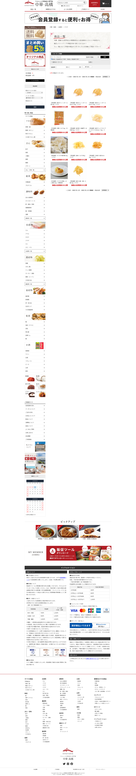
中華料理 (97, 681)
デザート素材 (80, 719)
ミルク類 (62, 697)
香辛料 (61, 713)
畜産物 (44, 731)
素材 (61, 729)
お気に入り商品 (99, 713)
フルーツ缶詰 (46, 705)
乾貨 (26, 693)
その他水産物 (46, 697)
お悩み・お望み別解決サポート (102, 701)
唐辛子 (61, 715)
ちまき (27, 724)
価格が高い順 (86, 77)
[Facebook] (71, 764)
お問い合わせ (65, 6)
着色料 (61, 701)
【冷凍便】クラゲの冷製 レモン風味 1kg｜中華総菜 (59, 182)
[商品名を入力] (34, 103)
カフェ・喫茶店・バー (100, 687)
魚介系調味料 (63, 683)
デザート (28, 166)
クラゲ (27, 240)
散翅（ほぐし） (30, 130)
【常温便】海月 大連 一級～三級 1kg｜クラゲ (78, 182)
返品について (29, 426)
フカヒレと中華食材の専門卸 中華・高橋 (67, 773)
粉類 (78, 715)
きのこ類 (28, 266)
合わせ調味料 (29, 197)
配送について (29, 419)
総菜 (26, 738)
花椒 (61, 717)
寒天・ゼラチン (64, 699)
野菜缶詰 (45, 703)
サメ (27, 230)
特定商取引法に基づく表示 (79, 769)
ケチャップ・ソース (65, 687)
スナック (79, 721)
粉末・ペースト (64, 727)
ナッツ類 (45, 715)
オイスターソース (30, 201)
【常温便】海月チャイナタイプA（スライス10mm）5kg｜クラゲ (97, 129)
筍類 (27, 263)
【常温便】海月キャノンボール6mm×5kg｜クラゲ (97, 103)
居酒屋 (96, 685)
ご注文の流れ (29, 412)
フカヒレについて (99, 697)
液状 (61, 725)
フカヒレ (27, 681)
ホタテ (27, 237)
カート (105, 4)
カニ (27, 244)
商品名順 (98, 77)
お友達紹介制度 (99, 725)
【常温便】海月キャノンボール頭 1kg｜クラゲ (59, 103)
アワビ (27, 234)
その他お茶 (80, 703)
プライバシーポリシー (100, 769)
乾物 (44, 709)
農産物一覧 (29, 284)
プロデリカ (29, 185)
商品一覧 (33, 9)
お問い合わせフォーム (92, 658)
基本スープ (62, 723)
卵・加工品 (29, 303)
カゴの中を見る (35, 80)
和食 (96, 683)
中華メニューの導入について (102, 703)
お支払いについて (30, 416)
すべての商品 (29, 116)
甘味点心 (27, 728)
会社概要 (28, 436)
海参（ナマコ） (30, 325)
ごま (44, 719)
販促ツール (97, 715)
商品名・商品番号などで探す (58, 59)
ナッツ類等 (29, 270)
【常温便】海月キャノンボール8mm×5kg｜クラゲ (78, 103)
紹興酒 (27, 351)
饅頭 (27, 162)
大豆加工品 (29, 280)
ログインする (98, 709)
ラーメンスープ (64, 731)
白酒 (27, 357)
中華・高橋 (53, 27)
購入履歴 (97, 711)
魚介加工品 (45, 693)
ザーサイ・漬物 (30, 273)
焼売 (27, 152)
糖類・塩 (62, 689)
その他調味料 (63, 709)
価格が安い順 (77, 77)
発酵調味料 (29, 207)
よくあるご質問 (30, 429)
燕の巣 (27, 332)
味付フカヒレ (29, 133)
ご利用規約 (29, 439)
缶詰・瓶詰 (45, 695)
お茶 (27, 368)
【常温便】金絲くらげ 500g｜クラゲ (78, 156)
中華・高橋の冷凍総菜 (89, 532)
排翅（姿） (29, 127)
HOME (103, 9)
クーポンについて (30, 409)
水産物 (60, 27)
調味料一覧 (29, 218)
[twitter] (64, 764)
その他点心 (28, 734)
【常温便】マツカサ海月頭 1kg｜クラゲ (59, 156)
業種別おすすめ (50, 9)
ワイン (27, 354)
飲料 (27, 371)
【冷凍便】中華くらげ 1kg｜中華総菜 (59, 129)
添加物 (61, 703)
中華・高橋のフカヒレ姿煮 (68, 532)
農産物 (44, 701)
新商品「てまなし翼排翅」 (46, 532)
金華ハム (28, 335)
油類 (27, 214)
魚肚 (26, 708)
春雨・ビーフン (30, 277)
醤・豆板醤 (29, 211)
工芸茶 (79, 701)
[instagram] (68, 764)
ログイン (80, 6)
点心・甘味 (28, 711)
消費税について (30, 422)
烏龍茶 (79, 695)
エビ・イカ (29, 247)
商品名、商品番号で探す (72, 59)
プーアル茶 (80, 699)
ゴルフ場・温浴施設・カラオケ (102, 691)
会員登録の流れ (30, 405)
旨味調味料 (63, 707)
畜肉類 (27, 296)
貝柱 (27, 328)
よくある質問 (68, 9)
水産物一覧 (29, 251)
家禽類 (27, 299)
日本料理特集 (98, 699)
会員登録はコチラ (94, 4)
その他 (79, 713)
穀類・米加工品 (47, 721)
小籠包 (27, 156)
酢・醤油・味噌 (30, 204)
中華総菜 (28, 182)
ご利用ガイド (85, 9)
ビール (27, 364)
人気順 (69, 77)
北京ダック (29, 306)
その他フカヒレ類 (30, 137)
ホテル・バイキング (100, 689)
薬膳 (78, 717)
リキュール (29, 361)
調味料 (61, 679)
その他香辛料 (63, 719)
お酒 (78, 679)
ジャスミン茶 (80, 697)
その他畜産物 (29, 310)
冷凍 (44, 707)
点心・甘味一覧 (30, 170)
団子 (26, 722)
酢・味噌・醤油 (64, 691)
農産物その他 (46, 728)
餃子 (27, 149)
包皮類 (27, 730)
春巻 (27, 159)
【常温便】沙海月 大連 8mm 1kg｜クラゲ (96, 156)
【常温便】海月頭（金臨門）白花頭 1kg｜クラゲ (78, 129)
